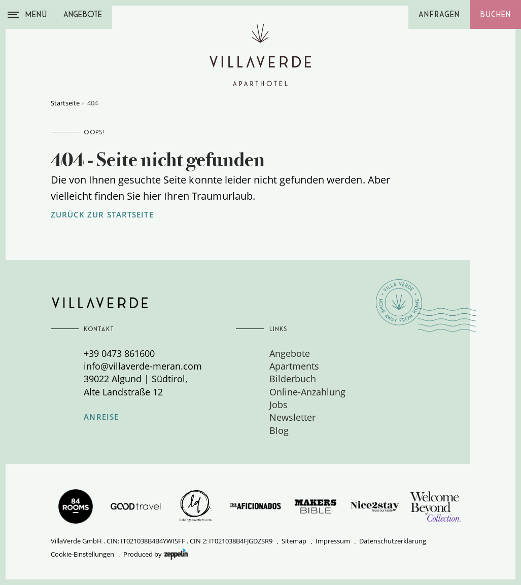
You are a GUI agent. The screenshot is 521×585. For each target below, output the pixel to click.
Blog (279, 430)
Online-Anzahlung (307, 392)
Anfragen (439, 14)
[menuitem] (345, 353)
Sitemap (294, 540)
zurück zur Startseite (102, 215)
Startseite (65, 102)
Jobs (278, 404)
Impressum (333, 540)
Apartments (294, 366)
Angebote (82, 14)
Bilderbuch (292, 379)
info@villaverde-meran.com (143, 366)
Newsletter (292, 417)
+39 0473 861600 (119, 353)
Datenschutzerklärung (392, 540)
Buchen (495, 14)
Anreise (101, 417)
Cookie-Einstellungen (82, 554)
